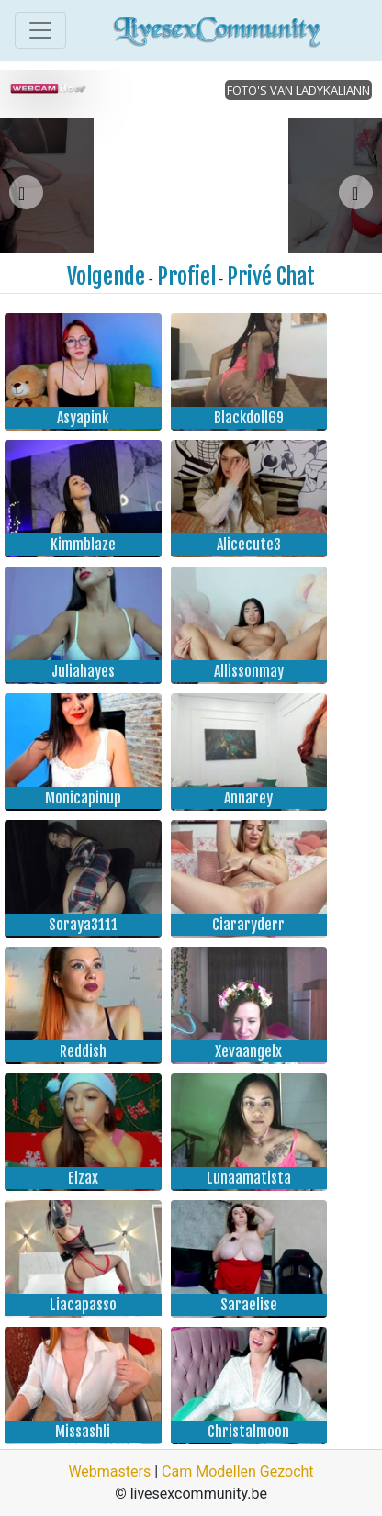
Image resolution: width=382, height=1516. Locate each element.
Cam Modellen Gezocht (238, 1471)
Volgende (106, 276)
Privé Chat (271, 276)
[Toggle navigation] (40, 30)
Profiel (186, 276)
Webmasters (109, 1471)
